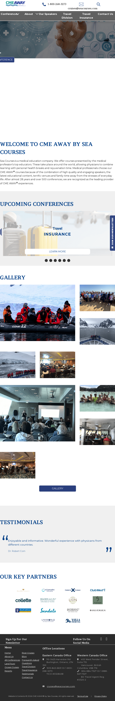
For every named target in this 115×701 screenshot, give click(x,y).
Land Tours (10, 663)
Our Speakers (48, 13)
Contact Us (105, 13)
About (29, 13)
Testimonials (28, 673)
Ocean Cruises (12, 667)
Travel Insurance (86, 15)
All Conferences (12, 660)
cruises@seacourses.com (61, 686)
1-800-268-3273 (54, 4)
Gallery (57, 488)
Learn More (57, 251)
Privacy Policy (100, 696)
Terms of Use (82, 696)
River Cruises (28, 653)
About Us (9, 656)
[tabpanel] (57, 233)
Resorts (8, 671)
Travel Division (67, 15)
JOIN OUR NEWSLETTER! (112, 233)
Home (8, 653)
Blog (24, 656)
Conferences (9, 13)
